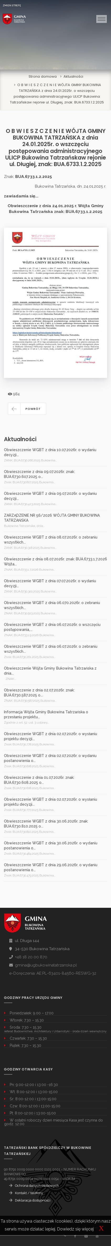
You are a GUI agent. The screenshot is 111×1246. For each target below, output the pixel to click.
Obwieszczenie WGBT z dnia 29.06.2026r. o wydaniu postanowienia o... (50, 867)
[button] (27, 409)
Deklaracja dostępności (32, 1200)
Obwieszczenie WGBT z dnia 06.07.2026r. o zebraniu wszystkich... (50, 649)
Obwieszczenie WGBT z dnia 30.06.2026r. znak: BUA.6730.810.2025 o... (46, 823)
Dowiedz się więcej (75, 1229)
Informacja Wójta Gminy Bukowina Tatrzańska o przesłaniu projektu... (46, 714)
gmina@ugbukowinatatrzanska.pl (46, 965)
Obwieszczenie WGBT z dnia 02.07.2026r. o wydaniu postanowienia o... (50, 758)
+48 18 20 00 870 (31, 957)
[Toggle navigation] (101, 19)
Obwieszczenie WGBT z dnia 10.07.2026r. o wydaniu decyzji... (50, 452)
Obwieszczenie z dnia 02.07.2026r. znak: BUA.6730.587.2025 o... (39, 692)
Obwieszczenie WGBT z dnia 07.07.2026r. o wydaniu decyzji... (50, 583)
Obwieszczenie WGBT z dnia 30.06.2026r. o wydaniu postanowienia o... (50, 845)
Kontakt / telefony (29, 1193)
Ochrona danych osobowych (37, 1186)
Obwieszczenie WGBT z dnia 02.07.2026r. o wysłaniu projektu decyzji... (50, 736)
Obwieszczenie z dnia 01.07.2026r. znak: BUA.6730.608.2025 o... (39, 780)
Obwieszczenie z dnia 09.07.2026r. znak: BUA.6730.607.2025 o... (39, 474)
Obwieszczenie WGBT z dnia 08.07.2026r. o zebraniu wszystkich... (50, 539)
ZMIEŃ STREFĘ (12, 5)
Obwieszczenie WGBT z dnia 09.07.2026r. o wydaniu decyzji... (50, 496)
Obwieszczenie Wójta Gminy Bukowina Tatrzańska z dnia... (50, 670)
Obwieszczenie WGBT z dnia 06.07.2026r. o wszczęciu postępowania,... (52, 627)
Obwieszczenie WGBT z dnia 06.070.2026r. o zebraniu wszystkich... (52, 605)
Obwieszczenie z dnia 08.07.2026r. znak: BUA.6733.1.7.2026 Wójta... (55, 561)
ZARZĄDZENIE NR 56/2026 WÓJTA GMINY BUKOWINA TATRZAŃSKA (52, 517)
